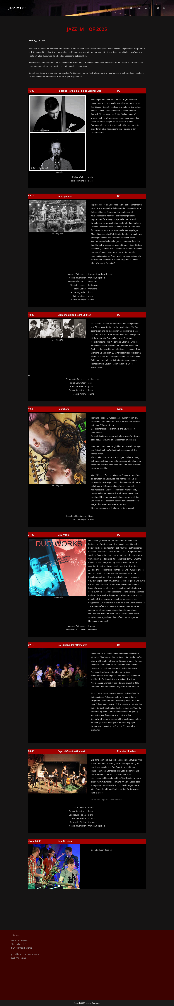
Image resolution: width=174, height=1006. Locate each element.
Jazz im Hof (20, 8)
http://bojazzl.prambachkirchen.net (106, 799)
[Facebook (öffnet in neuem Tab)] (164, 8)
